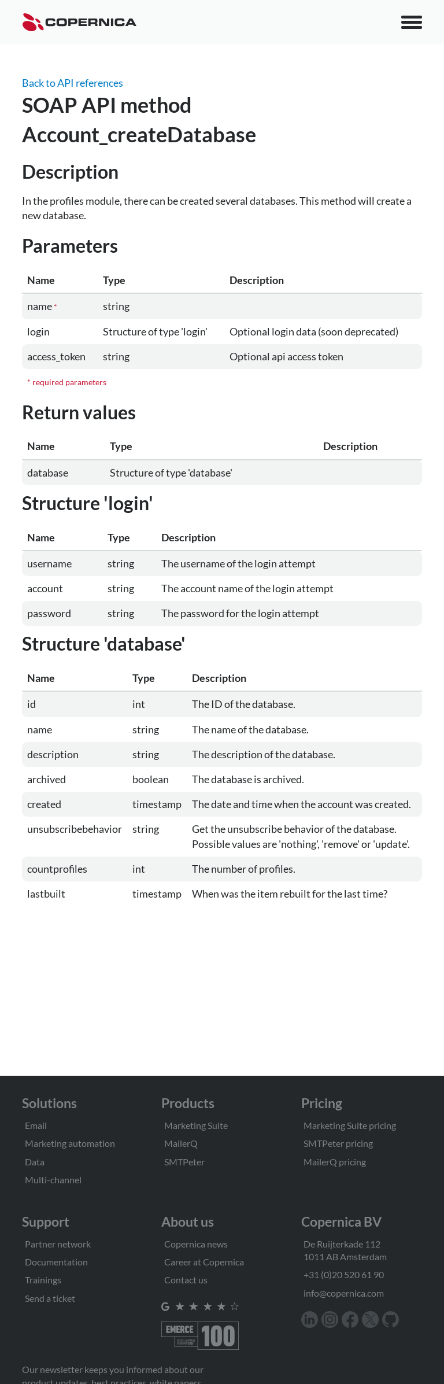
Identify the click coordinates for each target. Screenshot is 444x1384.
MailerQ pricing (335, 1161)
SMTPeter (184, 1161)
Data (35, 1161)
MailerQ (181, 1143)
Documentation (56, 1261)
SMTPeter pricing (338, 1143)
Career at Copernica (204, 1261)
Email (36, 1125)
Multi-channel (53, 1179)
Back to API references (72, 82)
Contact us (186, 1279)
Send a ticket (50, 1298)
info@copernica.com (344, 1292)
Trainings (43, 1279)
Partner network (58, 1243)
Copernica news (196, 1243)
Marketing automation (70, 1143)
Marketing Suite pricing (350, 1125)
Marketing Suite (196, 1125)
